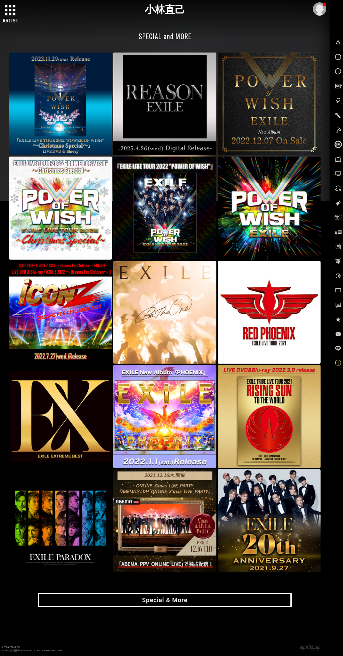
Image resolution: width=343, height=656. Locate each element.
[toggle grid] (10, 10)
